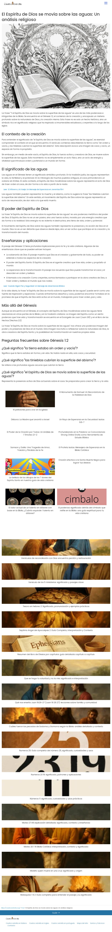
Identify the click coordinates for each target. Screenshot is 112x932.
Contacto (11, 925)
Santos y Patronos (97, 923)
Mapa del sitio (82, 923)
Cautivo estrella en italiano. (16, 923)
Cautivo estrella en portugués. (63, 923)
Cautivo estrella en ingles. (39, 923)
